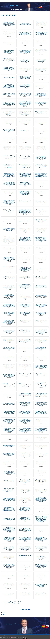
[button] (25, 612)
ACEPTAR (25, 638)
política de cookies (12, 637)
